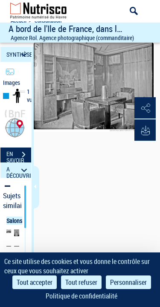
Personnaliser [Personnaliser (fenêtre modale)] (128, 282)
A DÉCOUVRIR (18, 170)
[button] (15, 127)
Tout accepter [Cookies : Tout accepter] (34, 282)
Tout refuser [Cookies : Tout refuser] (81, 282)
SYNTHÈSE (18, 54)
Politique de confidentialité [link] (81, 296)
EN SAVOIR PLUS (18, 155)
